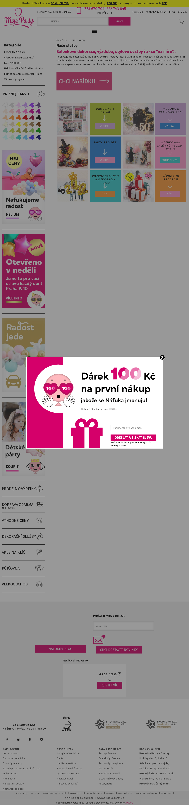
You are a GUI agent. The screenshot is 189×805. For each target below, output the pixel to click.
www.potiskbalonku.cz (79, 797)
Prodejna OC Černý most (154, 783)
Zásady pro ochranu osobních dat (22, 768)
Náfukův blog (60, 649)
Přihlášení (137, 12)
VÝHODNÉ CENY (23, 521)
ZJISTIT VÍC (110, 685)
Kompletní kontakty (68, 753)
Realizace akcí (65, 778)
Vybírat (105, 126)
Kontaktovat (170, 159)
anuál (117, 773)
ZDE (164, 3)
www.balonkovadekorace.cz (154, 793)
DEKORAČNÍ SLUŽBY (23, 537)
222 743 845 (116, 8)
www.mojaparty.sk (55, 793)
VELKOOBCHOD (23, 584)
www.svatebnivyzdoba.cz (86, 793)
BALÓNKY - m (106, 773)
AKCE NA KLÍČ (23, 552)
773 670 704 (94, 8)
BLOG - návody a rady (111, 778)
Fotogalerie (105, 783)
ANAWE (129, 802)
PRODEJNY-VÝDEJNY (23, 489)
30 (67, 3)
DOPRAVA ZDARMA (23, 505)
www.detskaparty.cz (119, 793)
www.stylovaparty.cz (110, 797)
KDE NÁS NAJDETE (150, 749)
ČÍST (104, 193)
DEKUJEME (58, 3)
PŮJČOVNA (23, 568)
